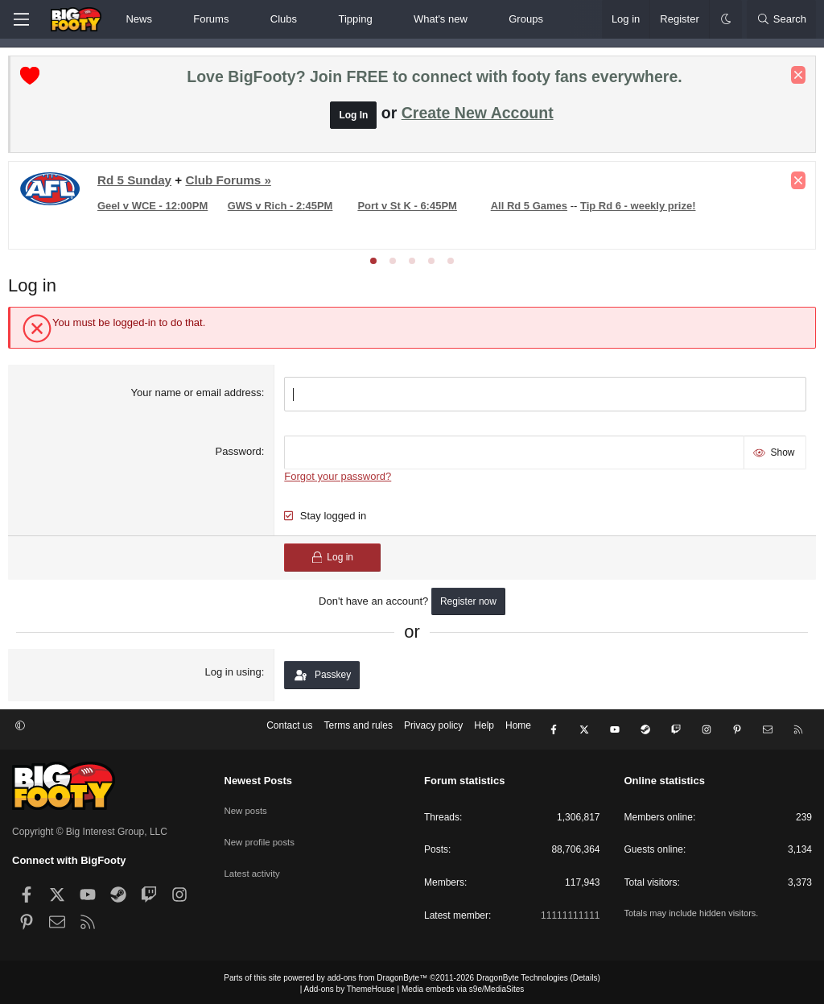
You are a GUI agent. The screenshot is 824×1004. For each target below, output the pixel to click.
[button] (165, 19)
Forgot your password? (339, 477)
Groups (526, 19)
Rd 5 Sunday (138, 184)
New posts (247, 804)
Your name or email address (197, 396)
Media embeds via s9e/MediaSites (463, 985)
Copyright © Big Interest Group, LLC (89, 828)
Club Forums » (231, 184)
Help (484, 730)
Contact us (289, 730)
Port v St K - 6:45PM (409, 210)
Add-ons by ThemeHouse (349, 985)
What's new (441, 19)
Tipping (355, 19)
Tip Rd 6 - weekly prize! (638, 210)
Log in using (234, 673)
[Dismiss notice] (794, 79)
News (139, 19)
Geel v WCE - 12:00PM (156, 210)
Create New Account (478, 117)
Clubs (283, 19)
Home (518, 730)
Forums (211, 19)
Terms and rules (358, 730)
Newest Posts (259, 778)
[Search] (781, 19)
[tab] (373, 265)
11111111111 (570, 912)
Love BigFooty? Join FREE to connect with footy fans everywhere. (434, 80)
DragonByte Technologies (522, 974)
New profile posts (262, 832)
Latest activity (254, 860)
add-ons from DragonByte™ (378, 974)
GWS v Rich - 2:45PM (283, 210)
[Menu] (21, 19)
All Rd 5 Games (529, 210)
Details (585, 974)
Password (239, 453)
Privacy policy (433, 730)
